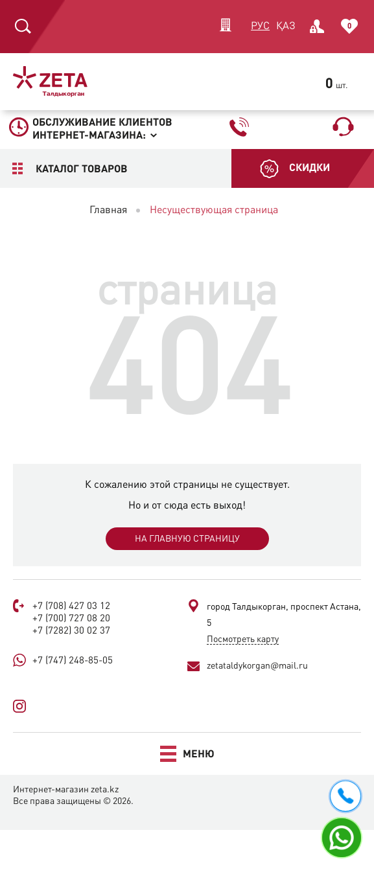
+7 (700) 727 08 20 (71, 619)
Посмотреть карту (243, 639)
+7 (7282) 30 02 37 (71, 631)
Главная (108, 210)
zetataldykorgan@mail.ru (257, 666)
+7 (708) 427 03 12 (71, 607)
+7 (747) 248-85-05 (72, 661)
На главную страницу (187, 539)
